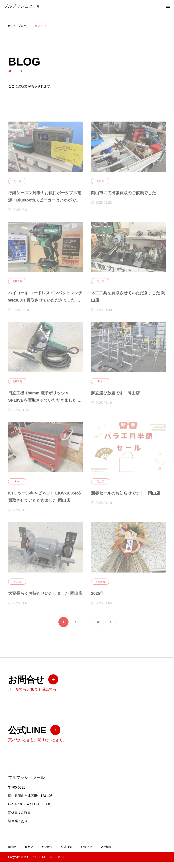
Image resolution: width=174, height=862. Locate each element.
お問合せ (86, 846)
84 (98, 623)
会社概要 (106, 846)
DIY (100, 383)
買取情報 (100, 583)
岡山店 (17, 182)
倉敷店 (100, 182)
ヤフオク (47, 846)
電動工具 (17, 282)
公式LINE (67, 846)
